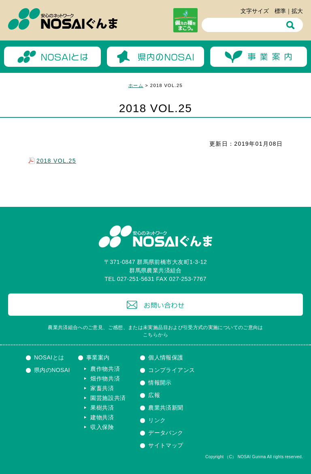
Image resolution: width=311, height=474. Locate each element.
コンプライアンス (171, 370)
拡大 (297, 11)
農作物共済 (105, 369)
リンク (157, 420)
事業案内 (98, 357)
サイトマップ (165, 445)
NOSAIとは (49, 357)
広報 (154, 395)
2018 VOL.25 (56, 160)
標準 (280, 11)
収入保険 (102, 427)
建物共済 (102, 417)
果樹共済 (102, 407)
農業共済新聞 (165, 407)
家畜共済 (102, 388)
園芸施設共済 (108, 398)
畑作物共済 (105, 378)
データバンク (165, 432)
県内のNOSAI (52, 370)
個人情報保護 (165, 357)
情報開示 (160, 382)
